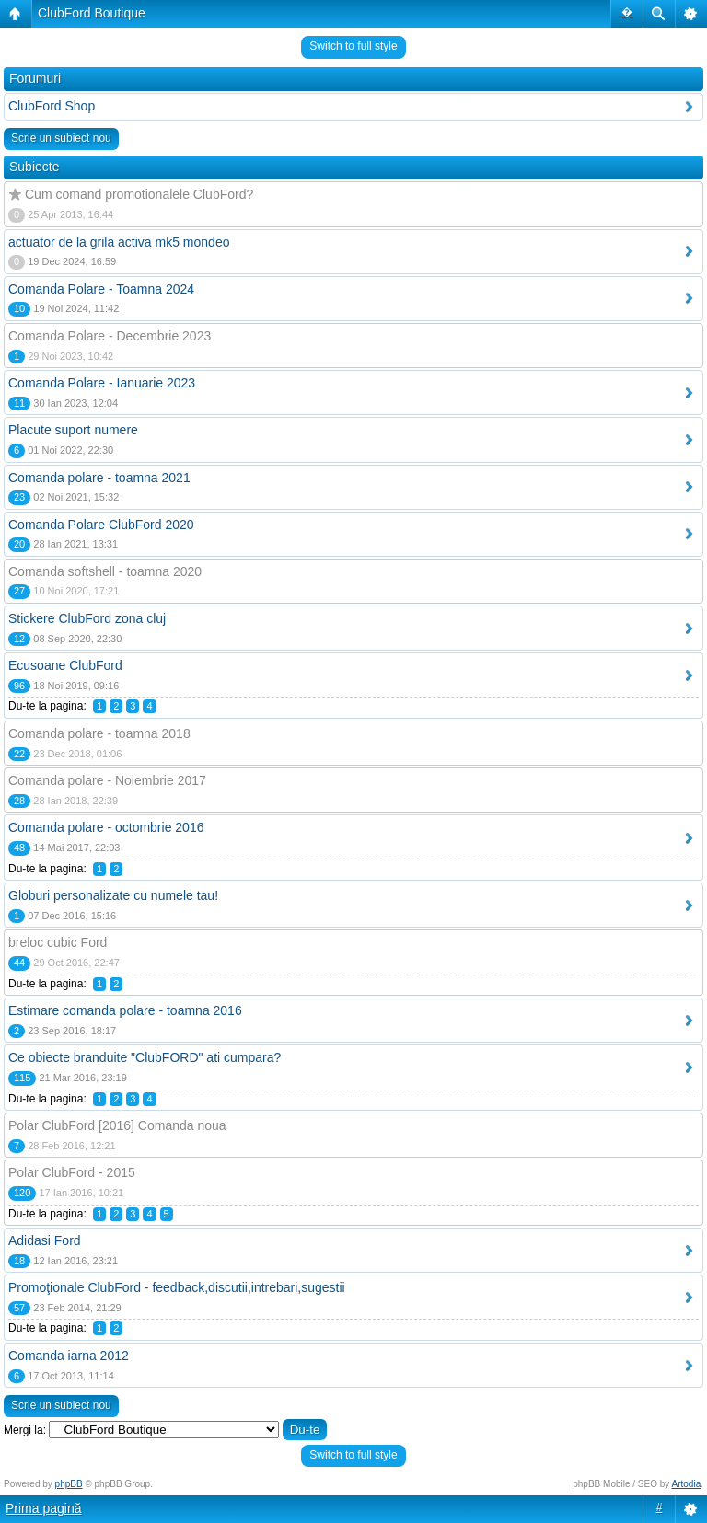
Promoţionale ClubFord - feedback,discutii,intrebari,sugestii (176, 1287)
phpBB (69, 1484)
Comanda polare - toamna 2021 (99, 477)
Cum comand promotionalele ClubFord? (139, 194)
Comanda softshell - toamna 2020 (105, 571)
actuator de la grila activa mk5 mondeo (118, 242)
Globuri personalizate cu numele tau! (113, 895)
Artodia (686, 1484)
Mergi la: (25, 1430)
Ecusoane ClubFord (65, 665)
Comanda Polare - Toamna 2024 (101, 289)
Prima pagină (44, 1508)
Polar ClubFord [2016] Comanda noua (117, 1125)
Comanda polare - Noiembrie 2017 (107, 780)
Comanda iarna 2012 (68, 1355)
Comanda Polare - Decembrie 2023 (109, 336)
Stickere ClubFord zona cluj (87, 618)
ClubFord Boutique (91, 13)
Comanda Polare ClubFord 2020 (101, 524)
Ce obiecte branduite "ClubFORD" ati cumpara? (144, 1057)
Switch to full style (353, 46)
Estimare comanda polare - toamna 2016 (125, 1010)
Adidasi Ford (44, 1240)
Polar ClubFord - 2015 (71, 1172)
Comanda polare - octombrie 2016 (105, 827)
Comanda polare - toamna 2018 (99, 733)
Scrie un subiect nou (61, 138)
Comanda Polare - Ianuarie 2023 (101, 382)
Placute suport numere (73, 429)
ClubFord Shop (51, 105)
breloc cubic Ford (57, 942)
